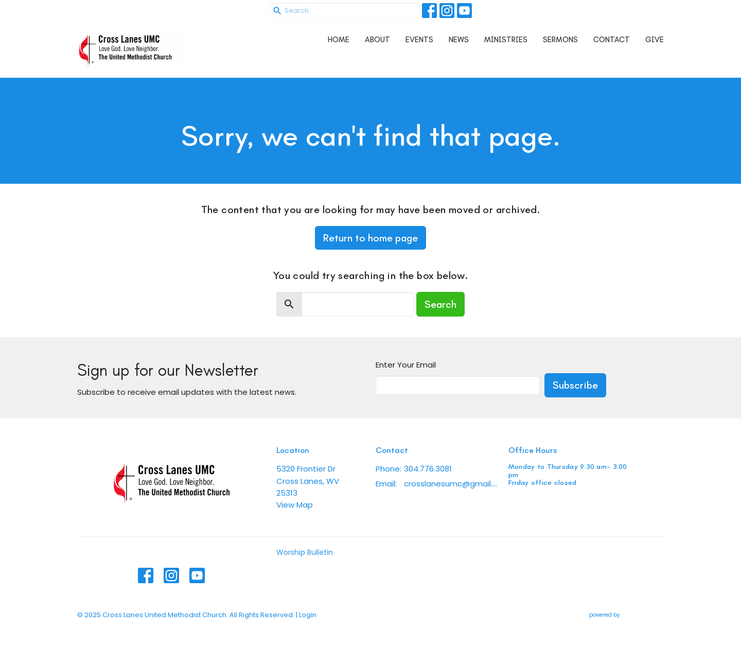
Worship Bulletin (304, 552)
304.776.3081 (428, 468)
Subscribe (575, 385)
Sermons (560, 39)
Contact (611, 39)
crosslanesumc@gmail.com (451, 483)
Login (307, 615)
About (377, 39)
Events (419, 39)
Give (654, 39)
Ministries (505, 39)
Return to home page (370, 238)
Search (440, 304)
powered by (626, 615)
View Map (294, 504)
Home (338, 39)
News (459, 39)
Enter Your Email (406, 364)
